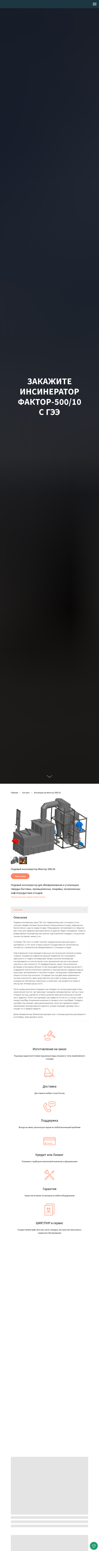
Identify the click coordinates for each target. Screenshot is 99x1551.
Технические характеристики (28, 896)
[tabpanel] (49, 967)
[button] (20, 876)
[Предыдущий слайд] (15, 827)
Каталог (26, 792)
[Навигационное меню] (94, 4)
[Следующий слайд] (84, 827)
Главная (14, 792)
